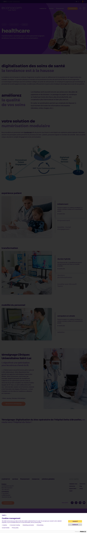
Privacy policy (15, 527)
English (4, 515)
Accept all (75, 521)
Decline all (75, 524)
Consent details (5, 527)
